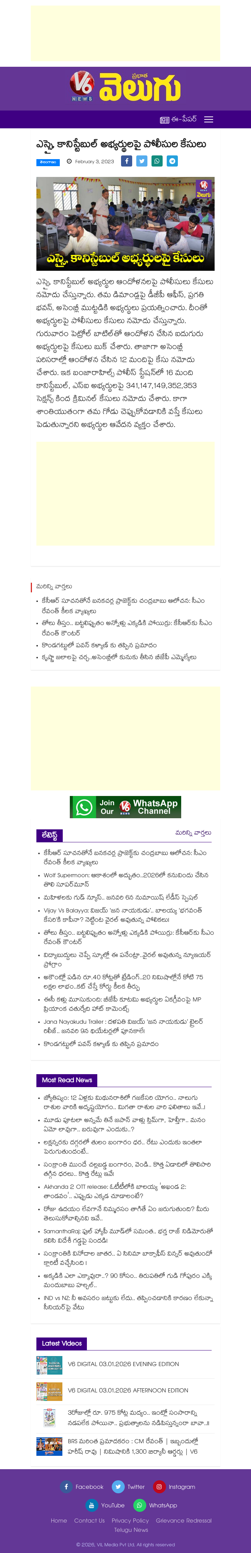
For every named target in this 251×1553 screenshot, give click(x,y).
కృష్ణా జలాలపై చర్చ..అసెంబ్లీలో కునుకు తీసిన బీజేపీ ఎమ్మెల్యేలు (119, 658)
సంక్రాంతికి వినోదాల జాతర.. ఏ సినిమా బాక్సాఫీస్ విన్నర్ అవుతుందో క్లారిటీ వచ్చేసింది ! (128, 1259)
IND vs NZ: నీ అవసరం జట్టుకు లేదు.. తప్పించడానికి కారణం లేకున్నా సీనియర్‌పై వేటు (128, 1304)
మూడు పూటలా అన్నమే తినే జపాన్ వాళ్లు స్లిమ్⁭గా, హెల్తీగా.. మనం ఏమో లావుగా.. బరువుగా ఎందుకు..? (125, 1126)
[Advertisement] (125, 33)
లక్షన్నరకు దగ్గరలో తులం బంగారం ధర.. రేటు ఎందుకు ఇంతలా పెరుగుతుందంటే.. (123, 1148)
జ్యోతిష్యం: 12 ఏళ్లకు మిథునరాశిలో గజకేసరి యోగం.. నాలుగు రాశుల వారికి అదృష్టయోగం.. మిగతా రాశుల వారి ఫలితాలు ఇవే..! (124, 1103)
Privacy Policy (130, 1521)
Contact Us (89, 1521)
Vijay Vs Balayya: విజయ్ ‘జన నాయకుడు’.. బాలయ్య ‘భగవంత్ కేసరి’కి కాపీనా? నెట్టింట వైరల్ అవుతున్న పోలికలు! (123, 916)
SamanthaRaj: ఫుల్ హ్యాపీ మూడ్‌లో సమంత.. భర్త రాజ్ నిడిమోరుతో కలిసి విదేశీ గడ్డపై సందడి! (128, 1237)
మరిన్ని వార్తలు (194, 833)
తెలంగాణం (48, 163)
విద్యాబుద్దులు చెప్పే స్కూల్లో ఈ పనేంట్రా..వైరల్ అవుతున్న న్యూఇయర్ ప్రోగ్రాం (127, 961)
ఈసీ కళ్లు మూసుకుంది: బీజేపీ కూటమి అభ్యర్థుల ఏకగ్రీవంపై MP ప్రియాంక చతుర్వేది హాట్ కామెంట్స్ (122, 1005)
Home (59, 1521)
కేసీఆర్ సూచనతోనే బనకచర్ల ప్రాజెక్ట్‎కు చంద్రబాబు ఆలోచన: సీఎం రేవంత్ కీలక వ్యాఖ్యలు (123, 607)
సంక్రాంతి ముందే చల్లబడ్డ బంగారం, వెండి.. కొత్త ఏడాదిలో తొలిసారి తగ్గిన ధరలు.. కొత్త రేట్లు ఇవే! (127, 1170)
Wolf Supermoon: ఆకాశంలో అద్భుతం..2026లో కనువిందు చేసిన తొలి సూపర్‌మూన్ (126, 881)
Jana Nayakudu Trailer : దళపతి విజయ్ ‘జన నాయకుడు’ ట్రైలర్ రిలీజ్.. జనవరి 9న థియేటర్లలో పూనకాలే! (123, 1027)
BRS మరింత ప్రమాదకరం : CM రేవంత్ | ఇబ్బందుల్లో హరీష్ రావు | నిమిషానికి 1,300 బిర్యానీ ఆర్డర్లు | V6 (133, 1447)
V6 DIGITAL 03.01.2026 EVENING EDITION (123, 1365)
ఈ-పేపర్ (178, 119)
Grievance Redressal (184, 1521)
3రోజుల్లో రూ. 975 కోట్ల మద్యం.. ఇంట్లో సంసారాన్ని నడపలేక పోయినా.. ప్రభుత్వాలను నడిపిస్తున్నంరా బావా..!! (138, 1418)
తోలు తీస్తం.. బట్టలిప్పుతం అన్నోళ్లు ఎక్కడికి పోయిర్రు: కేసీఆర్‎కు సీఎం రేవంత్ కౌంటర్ (127, 629)
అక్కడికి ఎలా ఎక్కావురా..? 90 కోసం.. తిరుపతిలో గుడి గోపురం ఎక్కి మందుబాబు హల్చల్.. (128, 1281)
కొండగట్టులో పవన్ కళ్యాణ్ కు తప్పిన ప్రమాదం (99, 646)
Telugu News (131, 1531)
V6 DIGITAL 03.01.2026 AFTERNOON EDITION (128, 1391)
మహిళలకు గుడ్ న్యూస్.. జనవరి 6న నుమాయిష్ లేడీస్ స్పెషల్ (121, 898)
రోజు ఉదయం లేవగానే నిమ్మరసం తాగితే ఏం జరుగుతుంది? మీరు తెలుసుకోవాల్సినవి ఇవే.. (126, 1215)
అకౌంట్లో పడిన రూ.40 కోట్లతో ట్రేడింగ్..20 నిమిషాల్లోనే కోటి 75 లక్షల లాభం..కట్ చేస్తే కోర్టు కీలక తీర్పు (123, 983)
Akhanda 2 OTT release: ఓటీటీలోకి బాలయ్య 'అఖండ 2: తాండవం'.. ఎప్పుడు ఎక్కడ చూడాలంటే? (115, 1192)
